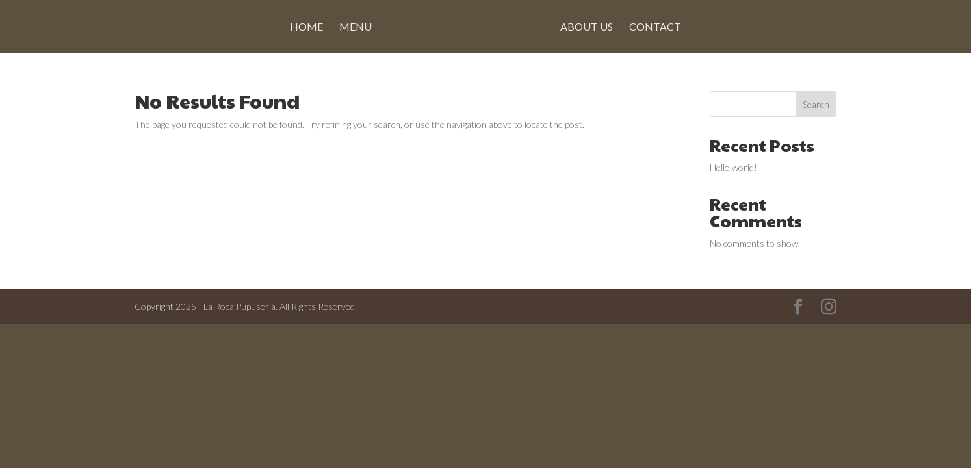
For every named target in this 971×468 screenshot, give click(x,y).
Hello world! (733, 167)
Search (816, 104)
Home (306, 27)
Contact (655, 27)
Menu (355, 27)
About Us (586, 27)
